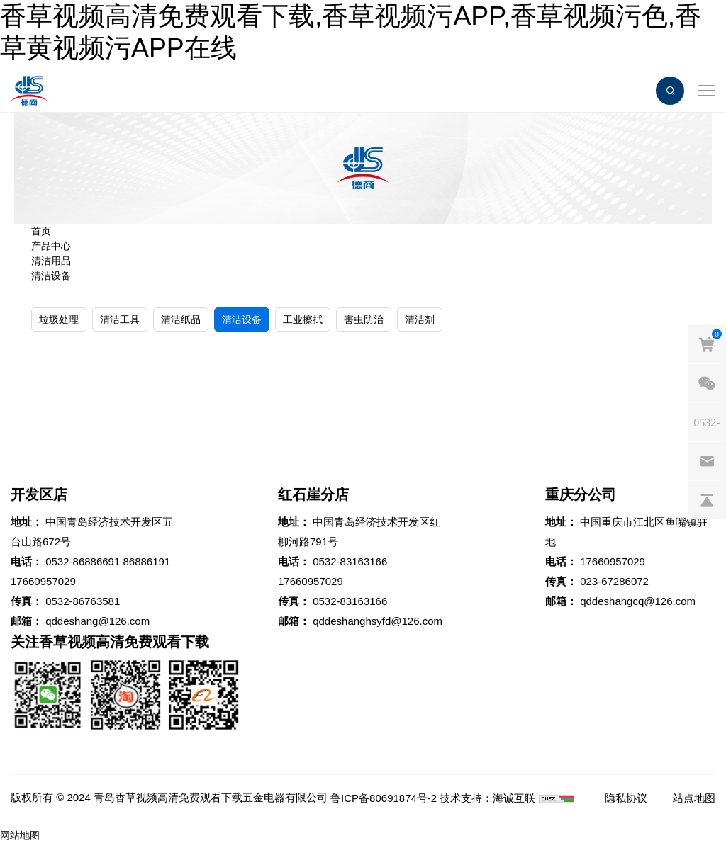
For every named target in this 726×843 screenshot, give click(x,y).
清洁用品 (51, 260)
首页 (41, 231)
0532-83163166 (350, 561)
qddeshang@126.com (97, 621)
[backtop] (707, 500)
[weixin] (707, 383)
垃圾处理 (59, 319)
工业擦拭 (303, 319)
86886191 (146, 561)
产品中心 (51, 245)
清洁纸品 (181, 319)
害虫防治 (364, 319)
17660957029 (43, 581)
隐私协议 (626, 798)
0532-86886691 (82, 561)
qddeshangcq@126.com (638, 601)
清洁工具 (120, 319)
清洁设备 (51, 275)
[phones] (707, 422)
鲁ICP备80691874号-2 (383, 798)
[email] (707, 461)
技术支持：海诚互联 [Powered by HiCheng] (487, 798)
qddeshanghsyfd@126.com (377, 621)
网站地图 (20, 835)
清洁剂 (420, 319)
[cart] (707, 344)
